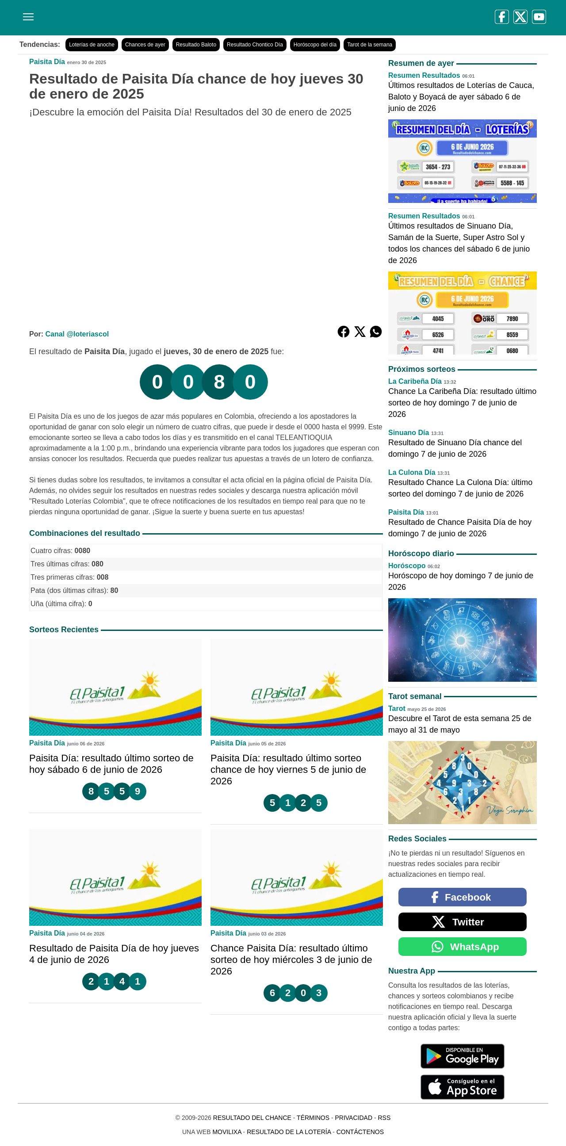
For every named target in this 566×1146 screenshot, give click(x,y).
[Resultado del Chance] (146, 18)
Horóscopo (406, 565)
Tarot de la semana (369, 45)
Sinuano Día (408, 432)
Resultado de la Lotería (289, 1131)
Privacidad (353, 1117)
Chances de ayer (145, 45)
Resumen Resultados (424, 75)
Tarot (396, 708)
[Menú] (26, 13)
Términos (313, 1117)
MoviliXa (226, 1131)
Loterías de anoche (92, 45)
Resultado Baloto (196, 45)
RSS (384, 1117)
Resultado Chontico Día (255, 45)
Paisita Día (47, 61)
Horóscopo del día (315, 45)
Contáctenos (360, 1131)
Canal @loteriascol (77, 334)
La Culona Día (412, 472)
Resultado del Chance (252, 1117)
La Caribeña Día (415, 381)
